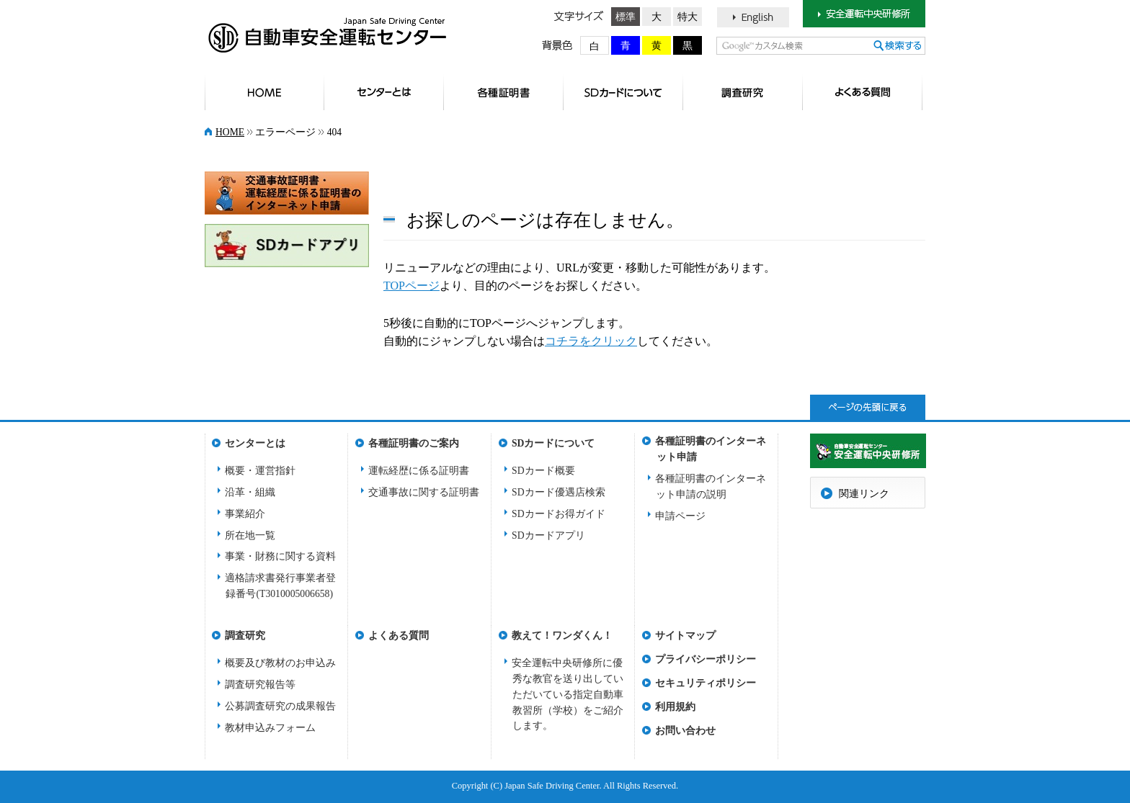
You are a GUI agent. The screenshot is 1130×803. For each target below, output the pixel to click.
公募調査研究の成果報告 (280, 706)
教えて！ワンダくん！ (562, 635)
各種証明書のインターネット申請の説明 (710, 486)
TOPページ (411, 285)
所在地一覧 (250, 535)
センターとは (384, 92)
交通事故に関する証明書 (423, 492)
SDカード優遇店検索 (558, 492)
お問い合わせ (685, 730)
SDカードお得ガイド (558, 513)
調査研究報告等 (260, 684)
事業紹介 (245, 513)
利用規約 (675, 706)
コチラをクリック (591, 341)
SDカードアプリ (548, 535)
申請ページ (680, 516)
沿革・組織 (250, 492)
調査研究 (743, 92)
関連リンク (864, 493)
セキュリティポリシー (705, 683)
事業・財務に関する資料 (280, 556)
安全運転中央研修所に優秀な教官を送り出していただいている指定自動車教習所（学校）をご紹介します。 (567, 695)
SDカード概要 (543, 470)
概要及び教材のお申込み (280, 663)
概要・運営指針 (260, 470)
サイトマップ (685, 635)
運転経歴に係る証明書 (418, 470)
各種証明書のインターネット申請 (710, 445)
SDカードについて (623, 92)
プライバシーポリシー (705, 659)
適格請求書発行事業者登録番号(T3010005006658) (280, 586)
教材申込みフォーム (270, 727)
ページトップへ (867, 407)
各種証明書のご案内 (503, 92)
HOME (264, 92)
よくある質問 (862, 92)
